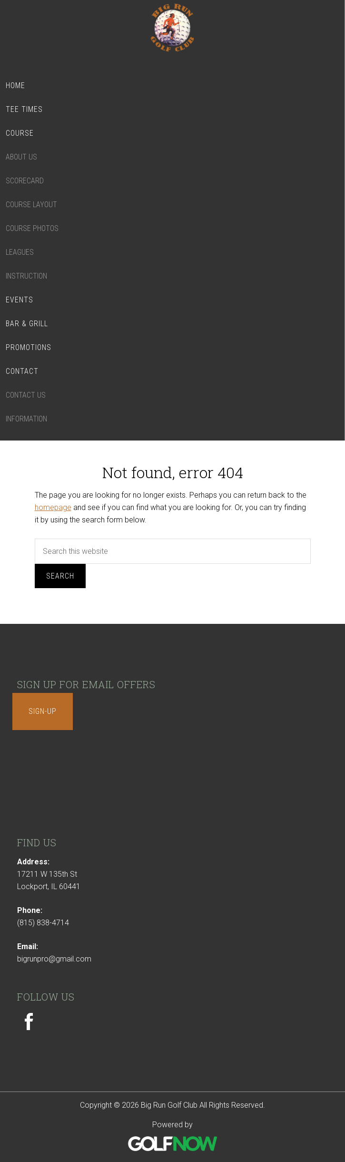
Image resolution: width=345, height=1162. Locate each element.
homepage (53, 507)
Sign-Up (43, 711)
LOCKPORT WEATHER (172, 786)
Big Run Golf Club (172, 34)
